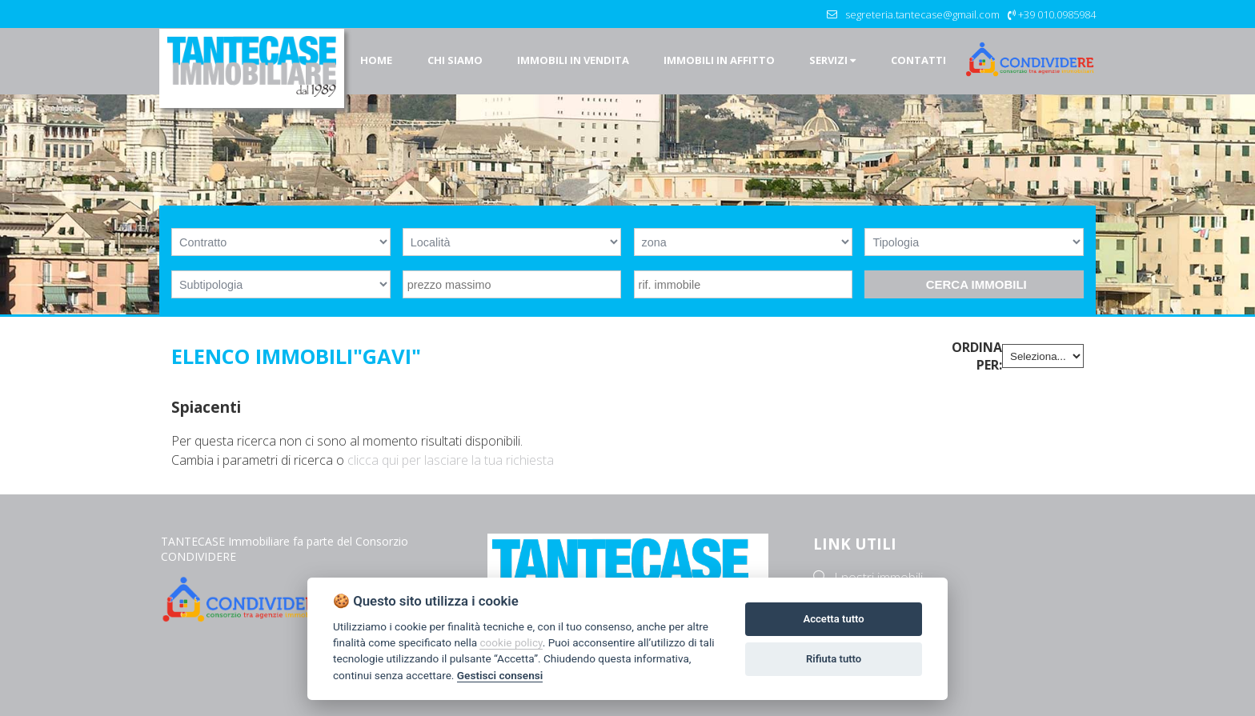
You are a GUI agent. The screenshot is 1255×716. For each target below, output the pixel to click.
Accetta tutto (833, 619)
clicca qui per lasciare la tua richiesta (450, 460)
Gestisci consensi (500, 675)
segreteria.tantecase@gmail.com (922, 14)
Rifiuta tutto (833, 659)
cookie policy (510, 642)
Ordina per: (977, 356)
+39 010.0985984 (1057, 14)
